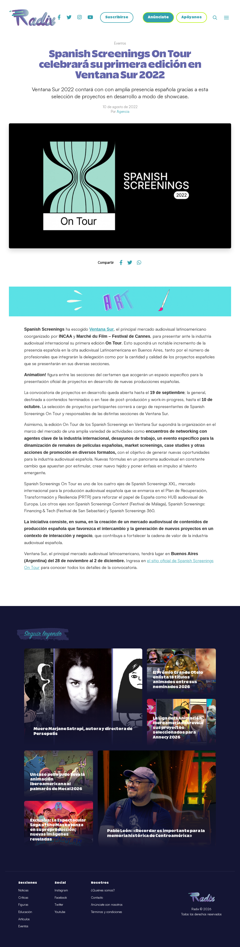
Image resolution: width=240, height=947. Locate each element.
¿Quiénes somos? (103, 890)
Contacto (97, 897)
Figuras (23, 904)
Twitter (59, 904)
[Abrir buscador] (215, 17)
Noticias (23, 890)
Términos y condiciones (106, 912)
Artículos (24, 919)
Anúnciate (158, 17)
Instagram (61, 890)
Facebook (61, 897)
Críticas (23, 897)
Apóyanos (191, 17)
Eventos (23, 926)
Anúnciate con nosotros (107, 904)
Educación (25, 912)
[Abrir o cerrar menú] (226, 17)
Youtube (60, 912)
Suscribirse (116, 17)
